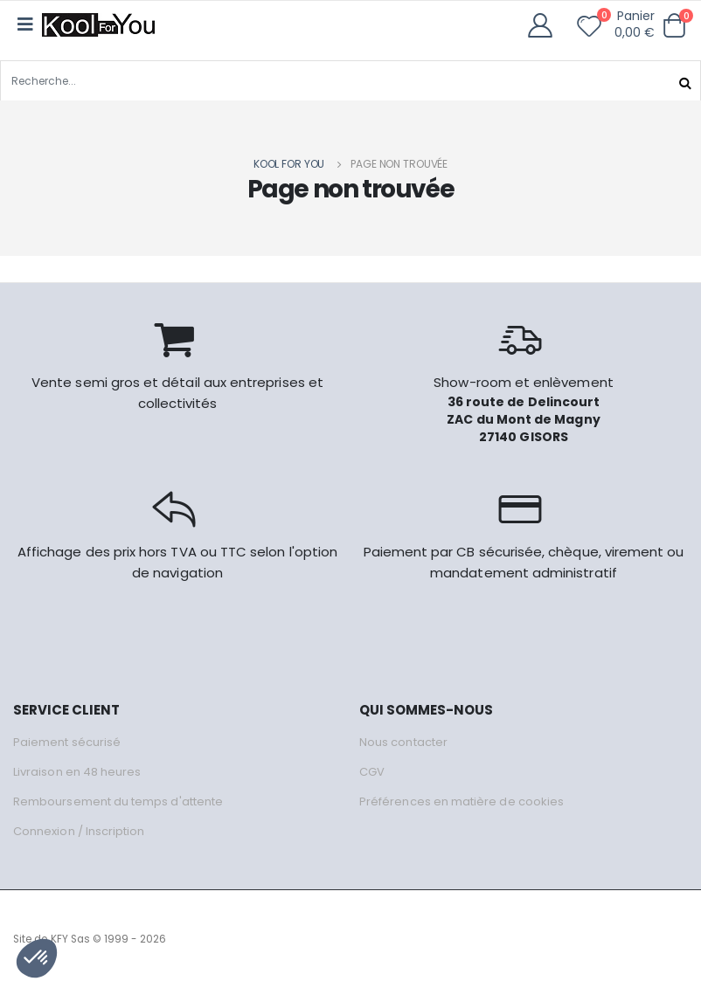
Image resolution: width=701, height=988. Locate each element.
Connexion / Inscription (79, 831)
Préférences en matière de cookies (461, 801)
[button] (674, 26)
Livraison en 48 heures (77, 771)
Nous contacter (403, 742)
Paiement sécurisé (67, 742)
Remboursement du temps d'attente (118, 801)
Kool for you (289, 163)
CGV (372, 771)
